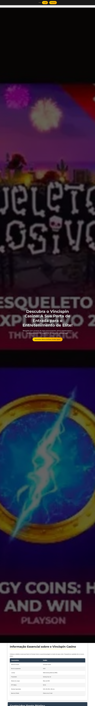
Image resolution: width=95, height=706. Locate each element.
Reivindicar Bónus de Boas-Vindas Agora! (47, 339)
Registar (53, 2)
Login (45, 2)
